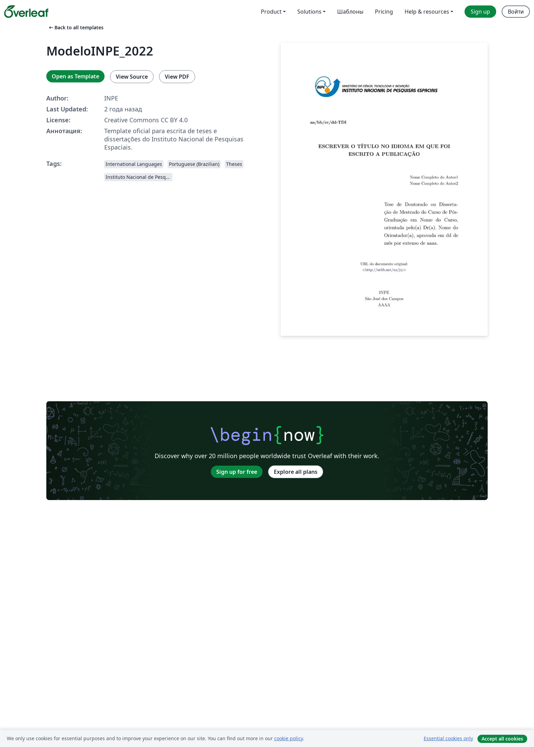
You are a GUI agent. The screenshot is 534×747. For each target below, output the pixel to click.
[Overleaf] (26, 11)
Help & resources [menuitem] (427, 11)
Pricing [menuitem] (384, 11)
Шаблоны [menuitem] (350, 11)
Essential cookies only (448, 738)
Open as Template (75, 76)
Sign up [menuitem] (480, 11)
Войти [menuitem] (516, 11)
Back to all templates (76, 27)
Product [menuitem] (271, 11)
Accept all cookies (502, 738)
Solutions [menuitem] (309, 11)
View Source (132, 76)
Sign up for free (236, 472)
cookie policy (288, 738)
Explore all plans (295, 472)
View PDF (177, 76)
